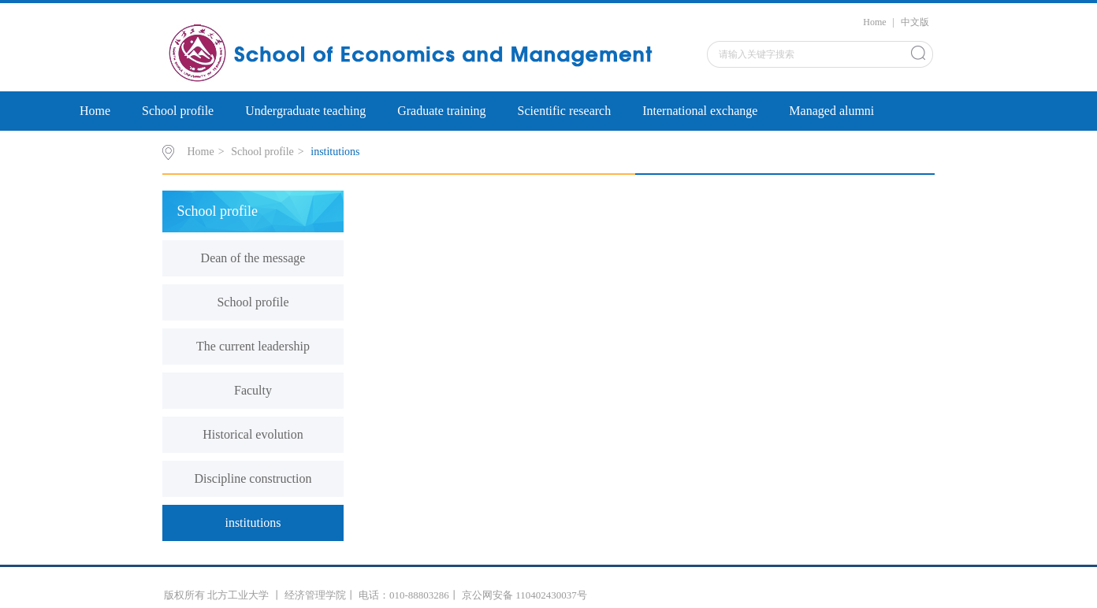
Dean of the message (253, 258)
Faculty (253, 390)
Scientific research (565, 110)
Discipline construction (253, 478)
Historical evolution (253, 434)
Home (874, 22)
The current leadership (253, 346)
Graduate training (441, 110)
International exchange (699, 110)
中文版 (915, 22)
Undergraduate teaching (305, 110)
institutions (335, 152)
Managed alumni (831, 110)
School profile (178, 110)
